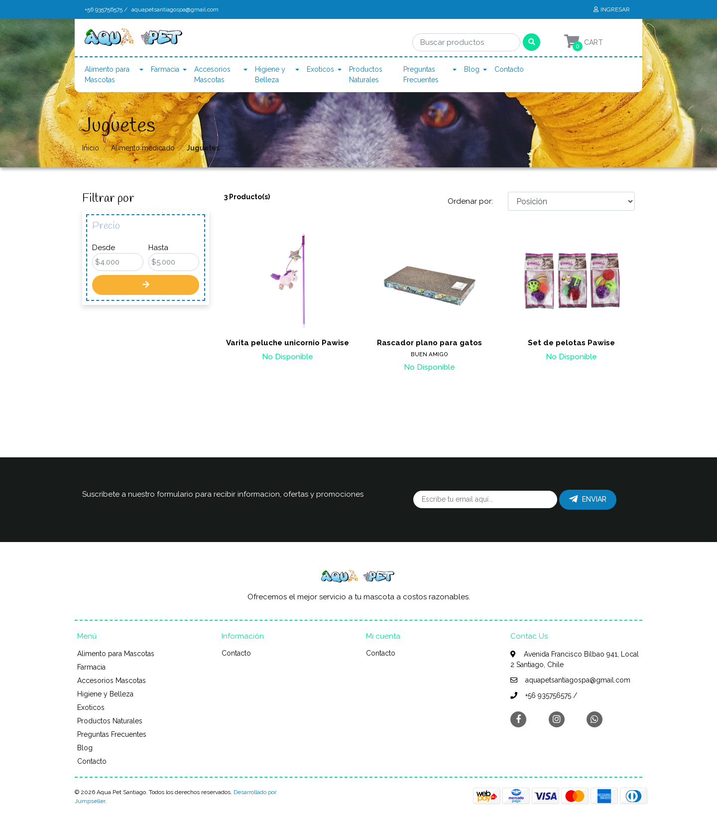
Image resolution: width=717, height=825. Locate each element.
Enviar (587, 499)
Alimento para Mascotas (107, 74)
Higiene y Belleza (270, 74)
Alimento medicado (143, 148)
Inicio (90, 148)
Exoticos (320, 69)
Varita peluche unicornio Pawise (287, 342)
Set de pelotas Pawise (571, 342)
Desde (103, 247)
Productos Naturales (365, 74)
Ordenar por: (470, 201)
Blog (471, 69)
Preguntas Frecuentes (421, 74)
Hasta (158, 247)
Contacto (509, 69)
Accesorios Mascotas (212, 74)
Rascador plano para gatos (429, 342)
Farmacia (165, 69)
